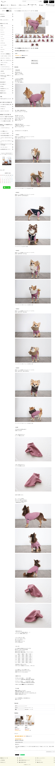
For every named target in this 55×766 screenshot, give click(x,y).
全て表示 (50, 751)
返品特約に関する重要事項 (20, 57)
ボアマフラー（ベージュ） (22, 253)
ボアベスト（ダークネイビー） (23, 195)
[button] (22, 23)
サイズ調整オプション (23, 684)
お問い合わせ (22, 50)
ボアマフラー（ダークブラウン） (23, 371)
